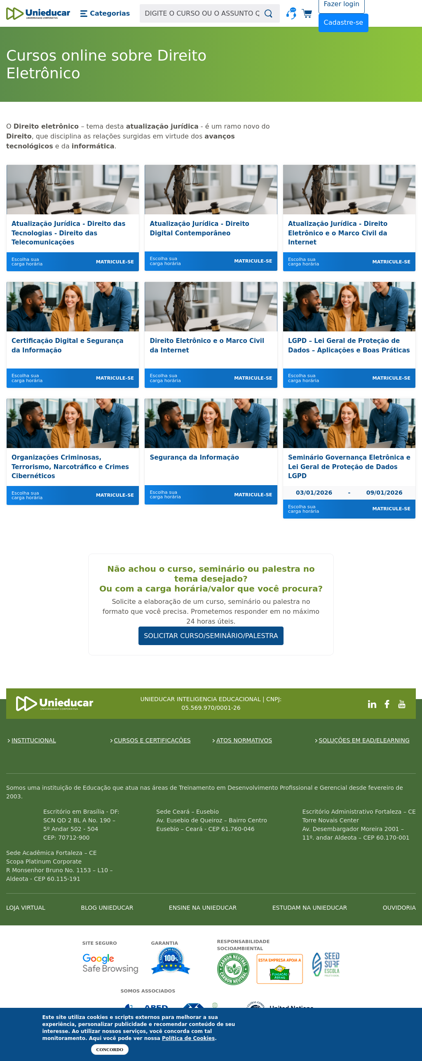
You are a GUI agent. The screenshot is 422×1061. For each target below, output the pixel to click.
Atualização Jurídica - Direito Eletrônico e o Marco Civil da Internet (337, 233)
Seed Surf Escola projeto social (326, 969)
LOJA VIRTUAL (25, 907)
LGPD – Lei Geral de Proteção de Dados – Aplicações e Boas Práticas (349, 345)
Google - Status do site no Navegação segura (110, 963)
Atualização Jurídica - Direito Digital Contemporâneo (199, 228)
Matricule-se (115, 262)
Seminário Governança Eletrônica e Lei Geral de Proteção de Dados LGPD (349, 467)
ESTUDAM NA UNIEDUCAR (309, 907)
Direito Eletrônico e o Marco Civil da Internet (207, 345)
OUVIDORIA (399, 907)
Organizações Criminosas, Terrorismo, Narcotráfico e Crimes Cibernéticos (70, 467)
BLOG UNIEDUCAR (107, 907)
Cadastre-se (343, 22)
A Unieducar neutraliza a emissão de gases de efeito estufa (233, 969)
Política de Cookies (188, 1038)
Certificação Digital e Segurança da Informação (68, 345)
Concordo (109, 1049)
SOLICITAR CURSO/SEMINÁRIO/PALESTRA (211, 636)
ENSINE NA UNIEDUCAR (203, 907)
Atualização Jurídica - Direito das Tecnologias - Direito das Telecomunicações (68, 233)
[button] (105, 14)
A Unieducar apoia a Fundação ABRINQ (280, 969)
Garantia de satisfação (171, 961)
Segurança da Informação (194, 457)
